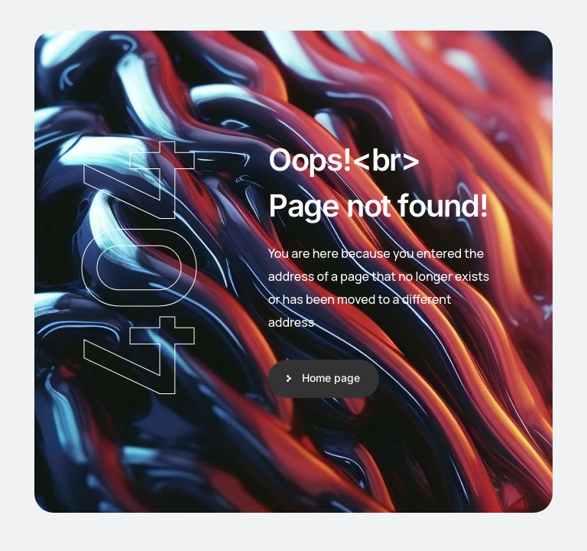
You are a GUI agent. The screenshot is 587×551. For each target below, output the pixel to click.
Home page (331, 377)
